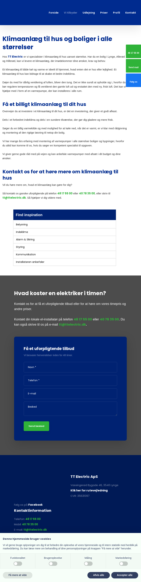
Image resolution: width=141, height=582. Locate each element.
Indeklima (22, 232)
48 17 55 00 (64, 193)
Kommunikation (26, 254)
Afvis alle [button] (98, 575)
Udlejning (89, 12)
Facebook (35, 505)
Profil (116, 12)
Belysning (22, 224)
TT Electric (15, 56)
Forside (54, 12)
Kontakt (130, 12)
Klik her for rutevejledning (89, 490)
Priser (104, 12)
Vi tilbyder (70, 12)
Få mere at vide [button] (18, 575)
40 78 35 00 (87, 193)
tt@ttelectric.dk (14, 198)
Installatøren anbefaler (30, 262)
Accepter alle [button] (124, 575)
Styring (20, 247)
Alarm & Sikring (25, 239)
